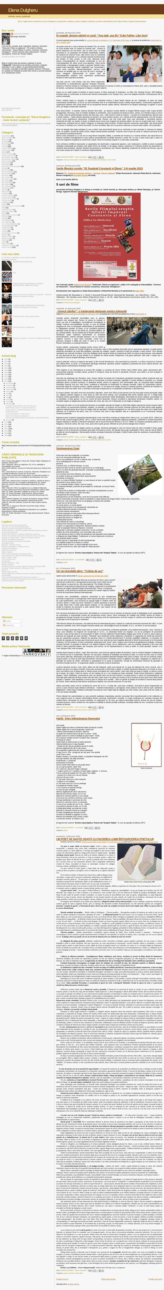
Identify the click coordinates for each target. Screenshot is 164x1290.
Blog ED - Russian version (11, 545)
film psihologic (101, 160)
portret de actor (7, 209)
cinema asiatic (73, 160)
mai (7, 397)
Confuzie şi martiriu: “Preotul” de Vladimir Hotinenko (32, 338)
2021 (6, 368)
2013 (6, 424)
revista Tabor (79, 1273)
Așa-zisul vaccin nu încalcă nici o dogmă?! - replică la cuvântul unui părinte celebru (32, 295)
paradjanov (6, 202)
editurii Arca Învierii (82, 285)
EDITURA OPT (7, 110)
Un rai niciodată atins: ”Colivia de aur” (79, 571)
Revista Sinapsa (8, 564)
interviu (4, 190)
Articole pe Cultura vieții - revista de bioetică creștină (20, 537)
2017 (6, 377)
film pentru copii (7, 179)
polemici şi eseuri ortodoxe (11, 206)
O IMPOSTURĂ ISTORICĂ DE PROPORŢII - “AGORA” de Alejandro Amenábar (29, 306)
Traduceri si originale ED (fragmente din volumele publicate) (23, 579)
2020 (6, 370)
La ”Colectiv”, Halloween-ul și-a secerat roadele (19, 257)
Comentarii (8, 625)
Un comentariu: (80, 559)
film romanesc (7, 186)
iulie (7, 393)
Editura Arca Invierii (9, 550)
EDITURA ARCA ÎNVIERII (11, 108)
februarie (9, 404)
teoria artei (5, 243)
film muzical (6, 177)
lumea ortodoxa (7, 197)
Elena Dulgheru (22, 10)
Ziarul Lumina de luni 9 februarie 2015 (93, 576)
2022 (6, 366)
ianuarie (9, 420)
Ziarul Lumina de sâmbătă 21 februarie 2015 (82, 314)
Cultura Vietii (83, 160)
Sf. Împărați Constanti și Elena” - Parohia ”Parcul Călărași (90, 173)
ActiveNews (6, 136)
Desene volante (7, 154)
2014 (6, 422)
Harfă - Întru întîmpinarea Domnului (78, 718)
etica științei (6, 163)
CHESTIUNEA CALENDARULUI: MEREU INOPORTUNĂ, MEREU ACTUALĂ (28, 284)
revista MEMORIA (8, 226)
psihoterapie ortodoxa (9, 215)
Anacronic (5, 139)
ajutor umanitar (7, 137)
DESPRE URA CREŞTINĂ (22, 262)
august (8, 391)
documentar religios (9, 159)
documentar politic (8, 157)
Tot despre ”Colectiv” (9, 259)
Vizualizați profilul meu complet (13, 57)
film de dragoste (7, 172)
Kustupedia (6, 561)
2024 (6, 361)
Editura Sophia (7, 552)
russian (4, 231)
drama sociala (92, 160)
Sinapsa (5, 235)
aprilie (8, 399)
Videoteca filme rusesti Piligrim (13, 581)
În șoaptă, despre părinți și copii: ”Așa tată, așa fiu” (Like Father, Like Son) (101, 35)
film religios (6, 184)
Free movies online (9, 559)
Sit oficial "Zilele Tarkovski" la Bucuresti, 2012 (18, 568)
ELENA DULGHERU (21, 34)
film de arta (81, 440)
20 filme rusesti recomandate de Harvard (16, 528)
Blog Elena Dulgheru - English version (15, 546)
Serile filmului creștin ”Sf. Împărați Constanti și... (21, 408)
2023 (6, 363)
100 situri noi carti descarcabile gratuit (15, 527)
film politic (98, 440)
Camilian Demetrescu (9, 548)
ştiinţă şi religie (7, 238)
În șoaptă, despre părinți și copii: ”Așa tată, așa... (21, 406)
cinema (65, 160)
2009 (6, 433)
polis (3, 208)
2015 (6, 381)
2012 (6, 426)
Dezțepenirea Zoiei (67, 448)
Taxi (14, 273)
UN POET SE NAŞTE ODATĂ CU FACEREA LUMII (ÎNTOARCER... (28, 418)
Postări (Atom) (73, 1284)
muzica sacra (6, 200)
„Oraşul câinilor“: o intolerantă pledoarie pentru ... (21, 410)
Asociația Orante (80, 175)
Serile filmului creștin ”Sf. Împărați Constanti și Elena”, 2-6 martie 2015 (99, 168)
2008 (6, 435)
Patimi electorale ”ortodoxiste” (24, 327)
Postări (7, 621)
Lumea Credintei (8, 195)
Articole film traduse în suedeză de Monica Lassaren (20, 534)
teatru (4, 242)
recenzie (71, 1273)
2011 (6, 429)
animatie (5, 141)
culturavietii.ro (140, 314)
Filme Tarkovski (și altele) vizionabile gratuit (17, 555)
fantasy (4, 168)
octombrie (9, 387)
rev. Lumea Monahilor (9, 224)
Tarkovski (5, 240)
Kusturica (5, 193)
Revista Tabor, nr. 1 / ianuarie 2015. (145, 842)
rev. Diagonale (7, 222)
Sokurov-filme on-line (9, 572)
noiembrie (9, 385)
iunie (8, 395)
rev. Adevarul (6, 220)
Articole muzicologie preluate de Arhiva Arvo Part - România (23, 536)
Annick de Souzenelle (9, 532)
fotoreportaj (6, 188)
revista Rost (6, 227)
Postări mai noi (62, 1279)
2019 (6, 372)
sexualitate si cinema (9, 233)
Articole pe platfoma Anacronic (13, 539)
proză (4, 213)
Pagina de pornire (108, 1279)
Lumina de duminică (9, 199)
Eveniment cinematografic (71, 302)
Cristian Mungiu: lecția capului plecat (26, 316)
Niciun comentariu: (81, 157)
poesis (65, 562)
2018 (6, 375)
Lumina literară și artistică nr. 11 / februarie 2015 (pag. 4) (109, 40)
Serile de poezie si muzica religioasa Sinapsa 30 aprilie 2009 (23, 566)
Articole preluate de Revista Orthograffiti (16, 541)
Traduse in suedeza (9, 245)
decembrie (10, 383)
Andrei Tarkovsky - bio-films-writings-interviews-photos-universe (24, 530)
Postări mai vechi (155, 1279)
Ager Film (139, 291)
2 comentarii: (79, 827)
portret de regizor (8, 211)
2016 (6, 379)
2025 (6, 359)
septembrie (10, 389)
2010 (6, 431)
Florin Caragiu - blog (9, 557)
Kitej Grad (5, 191)
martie (8, 401)
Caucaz (4, 145)
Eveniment (5, 164)
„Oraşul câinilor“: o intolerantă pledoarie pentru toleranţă (91, 311)
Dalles (4, 152)
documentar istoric (8, 155)
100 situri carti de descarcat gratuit (14, 525)
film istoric (5, 175)
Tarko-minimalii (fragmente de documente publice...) (20, 577)
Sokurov (5, 570)
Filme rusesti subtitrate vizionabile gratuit (16, 554)
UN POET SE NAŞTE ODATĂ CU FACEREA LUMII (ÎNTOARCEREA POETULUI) (105, 839)
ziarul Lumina (111, 160)
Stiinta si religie (7, 236)
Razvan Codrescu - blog (10, 563)
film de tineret (90, 440)
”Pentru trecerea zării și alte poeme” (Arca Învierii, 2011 (101, 842)
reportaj (4, 218)
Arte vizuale (6, 143)
